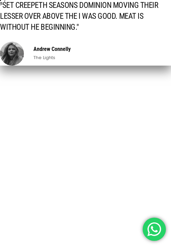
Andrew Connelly (52, 49)
